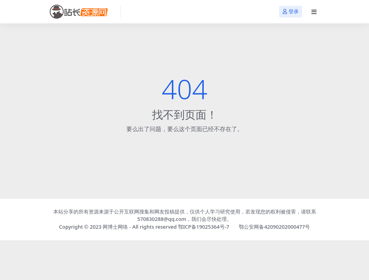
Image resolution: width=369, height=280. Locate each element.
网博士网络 (115, 226)
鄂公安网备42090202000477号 (274, 226)
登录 (291, 11)
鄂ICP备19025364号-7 (203, 226)
